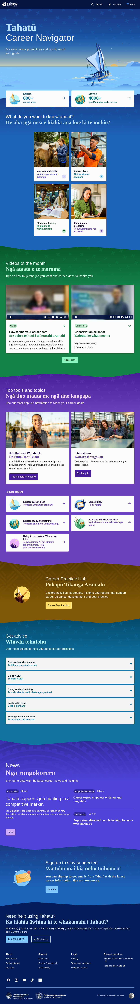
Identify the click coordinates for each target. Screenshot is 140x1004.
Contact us (41, 939)
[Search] (97, 4)
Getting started (13, 963)
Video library (70, 360)
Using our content (79, 967)
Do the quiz (83, 473)
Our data (10, 967)
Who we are (11, 958)
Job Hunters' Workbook (23, 477)
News (10, 832)
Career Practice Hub (58, 605)
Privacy (74, 958)
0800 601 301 (17, 939)
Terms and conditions (81, 963)
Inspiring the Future (114, 966)
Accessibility (44, 967)
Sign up (52, 889)
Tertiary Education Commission (118, 959)
